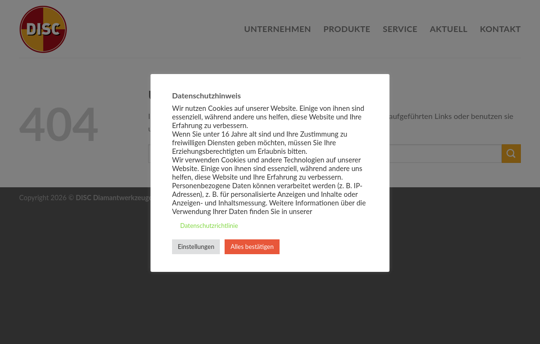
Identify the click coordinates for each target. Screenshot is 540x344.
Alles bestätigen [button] (251, 246)
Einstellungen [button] (196, 246)
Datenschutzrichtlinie (209, 225)
